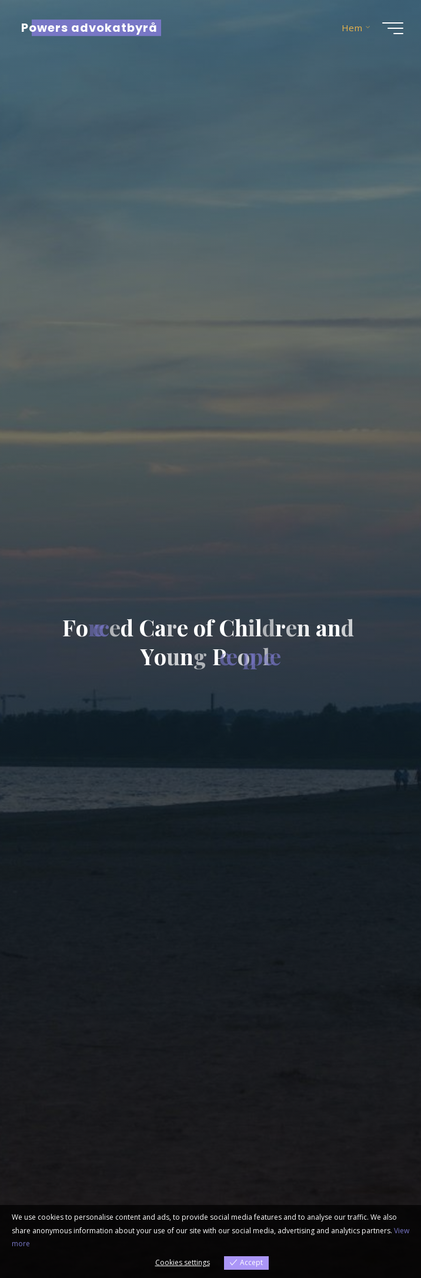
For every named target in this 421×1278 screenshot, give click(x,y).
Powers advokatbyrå (89, 27)
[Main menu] (392, 28)
